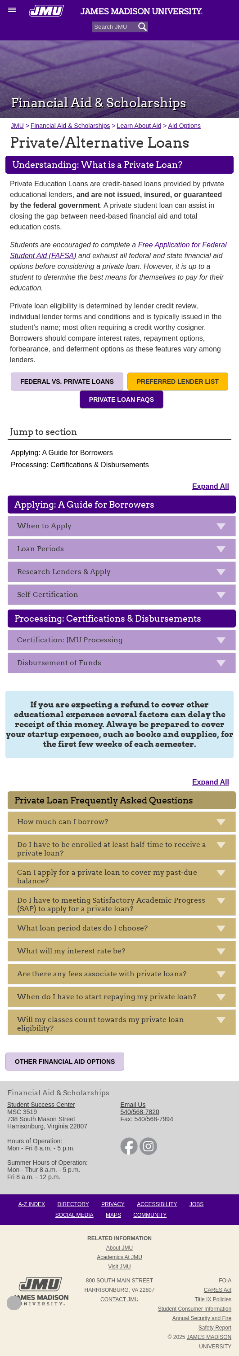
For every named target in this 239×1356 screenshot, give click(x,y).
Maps (113, 1215)
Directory (73, 1204)
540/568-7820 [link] (139, 1111)
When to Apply (124, 528)
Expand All (210, 486)
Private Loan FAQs (121, 399)
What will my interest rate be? (124, 953)
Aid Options (184, 125)
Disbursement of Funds (124, 664)
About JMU (119, 1248)
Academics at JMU (119, 1257)
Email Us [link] (132, 1104)
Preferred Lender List (178, 381)
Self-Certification (124, 596)
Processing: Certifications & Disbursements (80, 465)
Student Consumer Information (194, 1309)
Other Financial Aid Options (65, 1061)
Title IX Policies (213, 1299)
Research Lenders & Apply (124, 573)
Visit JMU (119, 1267)
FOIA (225, 1280)
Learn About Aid (139, 125)
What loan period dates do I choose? (124, 930)
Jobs (196, 1204)
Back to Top (14, 1303)
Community (150, 1215)
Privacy (113, 1204)
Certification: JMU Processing (124, 642)
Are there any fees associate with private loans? (124, 976)
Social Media (74, 1215)
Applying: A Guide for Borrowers (62, 452)
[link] (129, 1152)
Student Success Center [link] (41, 1104)
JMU (17, 125)
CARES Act (217, 1290)
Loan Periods (124, 550)
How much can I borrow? (124, 823)
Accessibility (157, 1204)
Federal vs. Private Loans (67, 381)
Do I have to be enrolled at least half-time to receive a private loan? (124, 848)
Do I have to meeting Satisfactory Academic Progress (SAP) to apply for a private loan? (124, 904)
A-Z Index (31, 1204)
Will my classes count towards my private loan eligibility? (124, 1023)
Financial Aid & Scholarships (70, 125)
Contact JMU (119, 1299)
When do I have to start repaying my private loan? (124, 998)
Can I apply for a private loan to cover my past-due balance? (124, 876)
